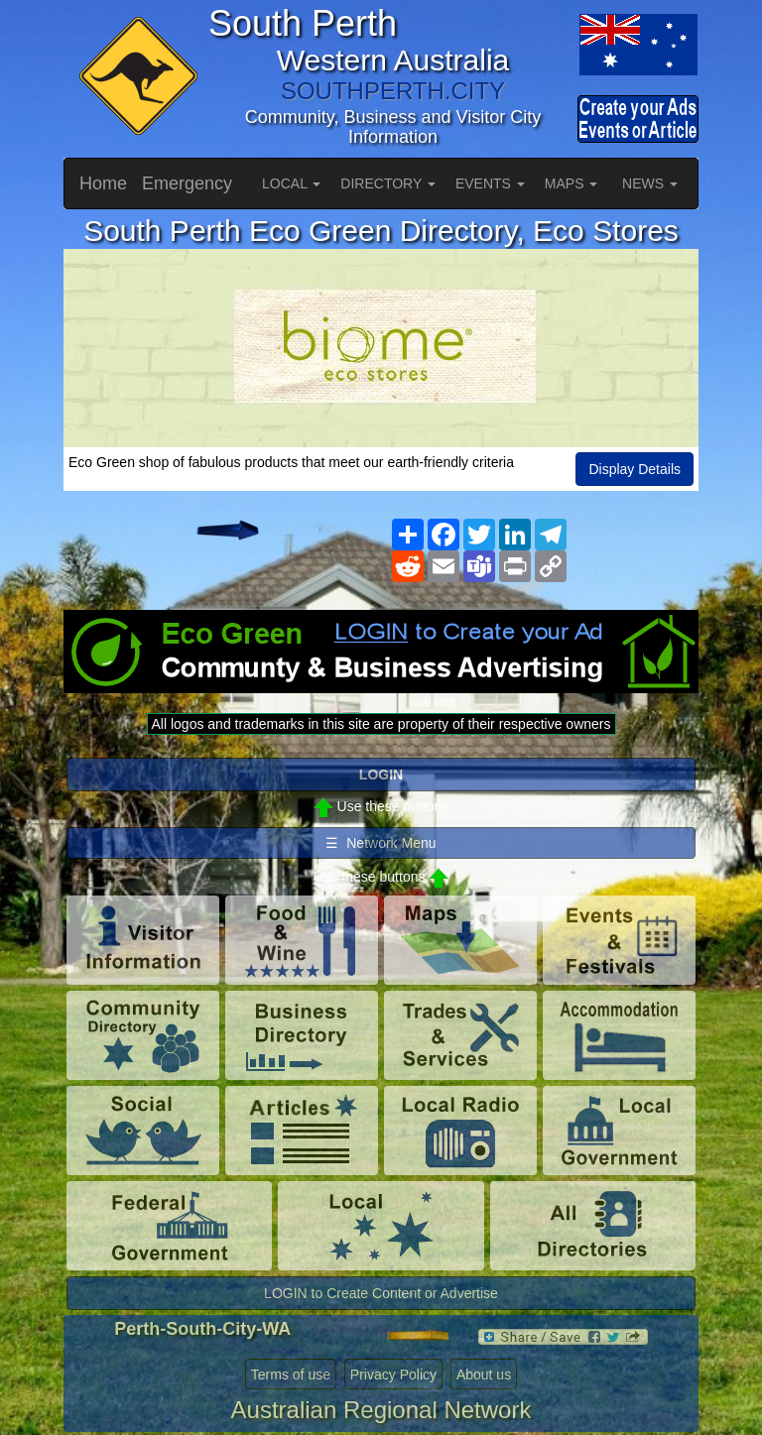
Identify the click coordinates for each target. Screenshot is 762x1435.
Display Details (634, 469)
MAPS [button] (571, 183)
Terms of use (290, 1374)
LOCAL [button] (291, 183)
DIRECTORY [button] (388, 183)
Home (103, 183)
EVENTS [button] (490, 183)
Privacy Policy (393, 1374)
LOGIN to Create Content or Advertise (381, 1293)
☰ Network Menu (380, 843)
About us (483, 1374)
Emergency (187, 183)
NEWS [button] (650, 183)
